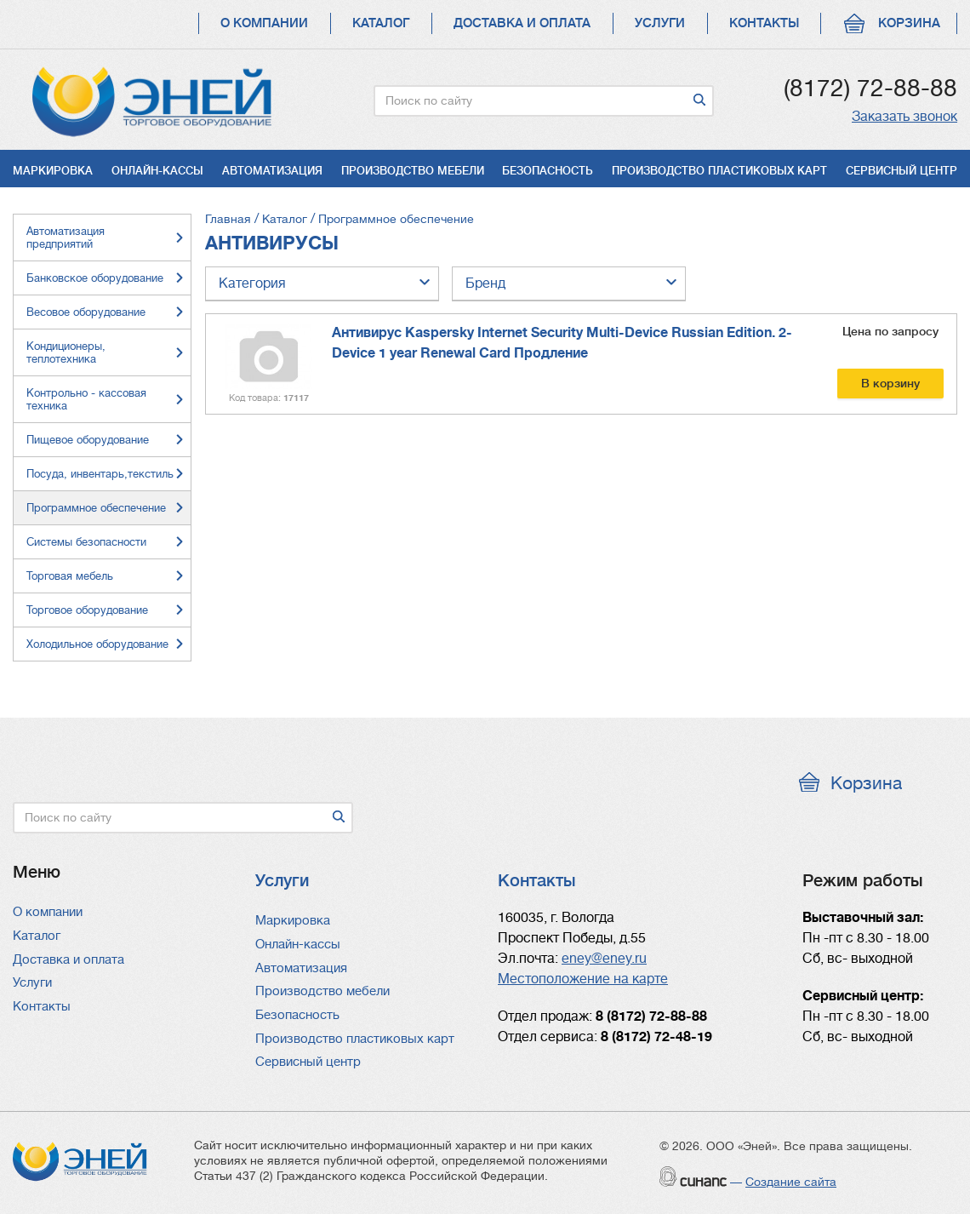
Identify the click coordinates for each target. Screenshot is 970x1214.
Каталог (380, 23)
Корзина (909, 23)
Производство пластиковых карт (719, 170)
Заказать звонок (904, 116)
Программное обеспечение (396, 219)
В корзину (890, 383)
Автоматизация (272, 170)
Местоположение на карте (583, 979)
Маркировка (53, 170)
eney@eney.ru (604, 958)
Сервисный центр (901, 170)
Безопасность (547, 170)
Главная (228, 219)
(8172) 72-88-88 (870, 88)
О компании (264, 23)
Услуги (660, 23)
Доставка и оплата (522, 23)
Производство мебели (412, 170)
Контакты (764, 23)
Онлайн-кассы (157, 170)
